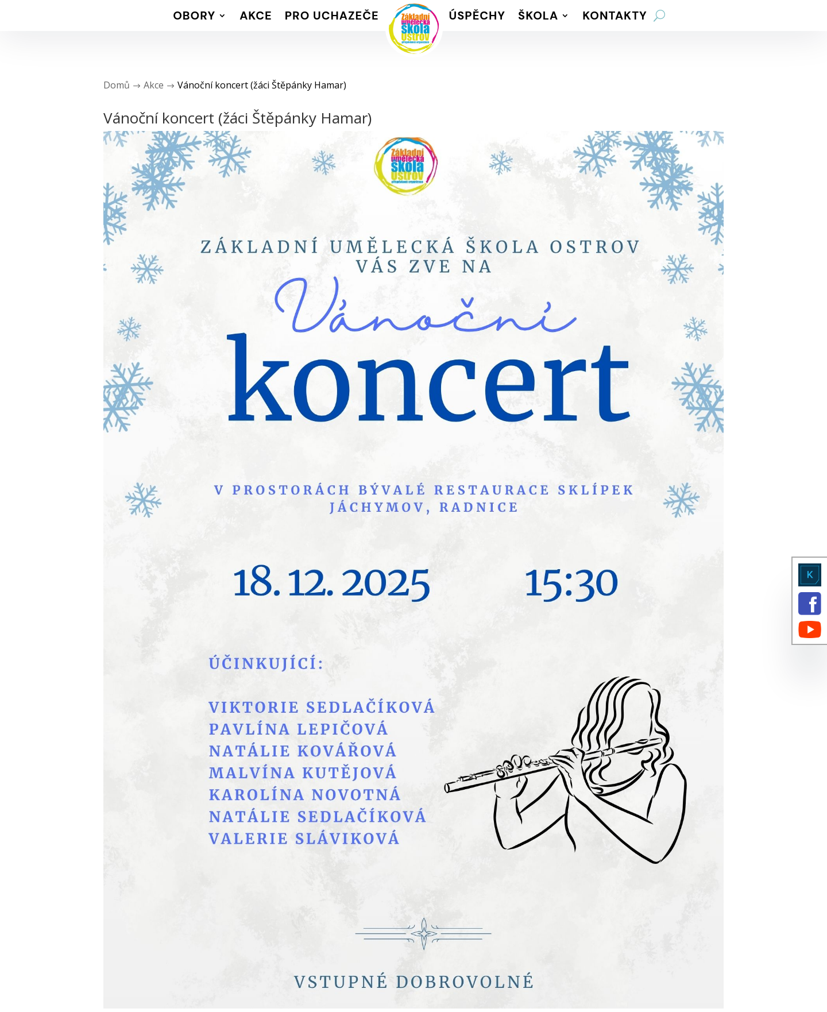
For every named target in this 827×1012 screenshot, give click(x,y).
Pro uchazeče (332, 15)
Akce (255, 15)
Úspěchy (477, 15)
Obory (194, 15)
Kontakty (614, 15)
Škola (538, 15)
